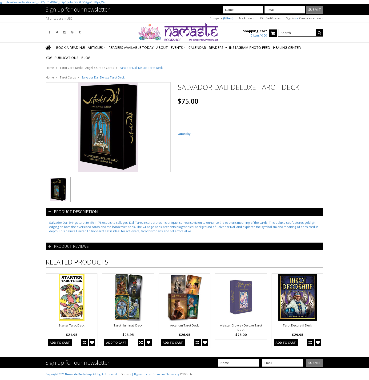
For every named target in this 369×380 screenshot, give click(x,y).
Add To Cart (60, 342)
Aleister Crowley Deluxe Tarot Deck (241, 327)
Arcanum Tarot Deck (184, 325)
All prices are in (59, 19)
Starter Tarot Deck (71, 325)
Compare (221, 18)
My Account (246, 18)
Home (50, 68)
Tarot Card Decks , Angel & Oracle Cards (87, 68)
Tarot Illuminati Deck (128, 325)
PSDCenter (187, 374)
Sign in (290, 18)
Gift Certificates (270, 18)
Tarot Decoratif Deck (297, 325)
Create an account (311, 18)
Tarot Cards (68, 77)
